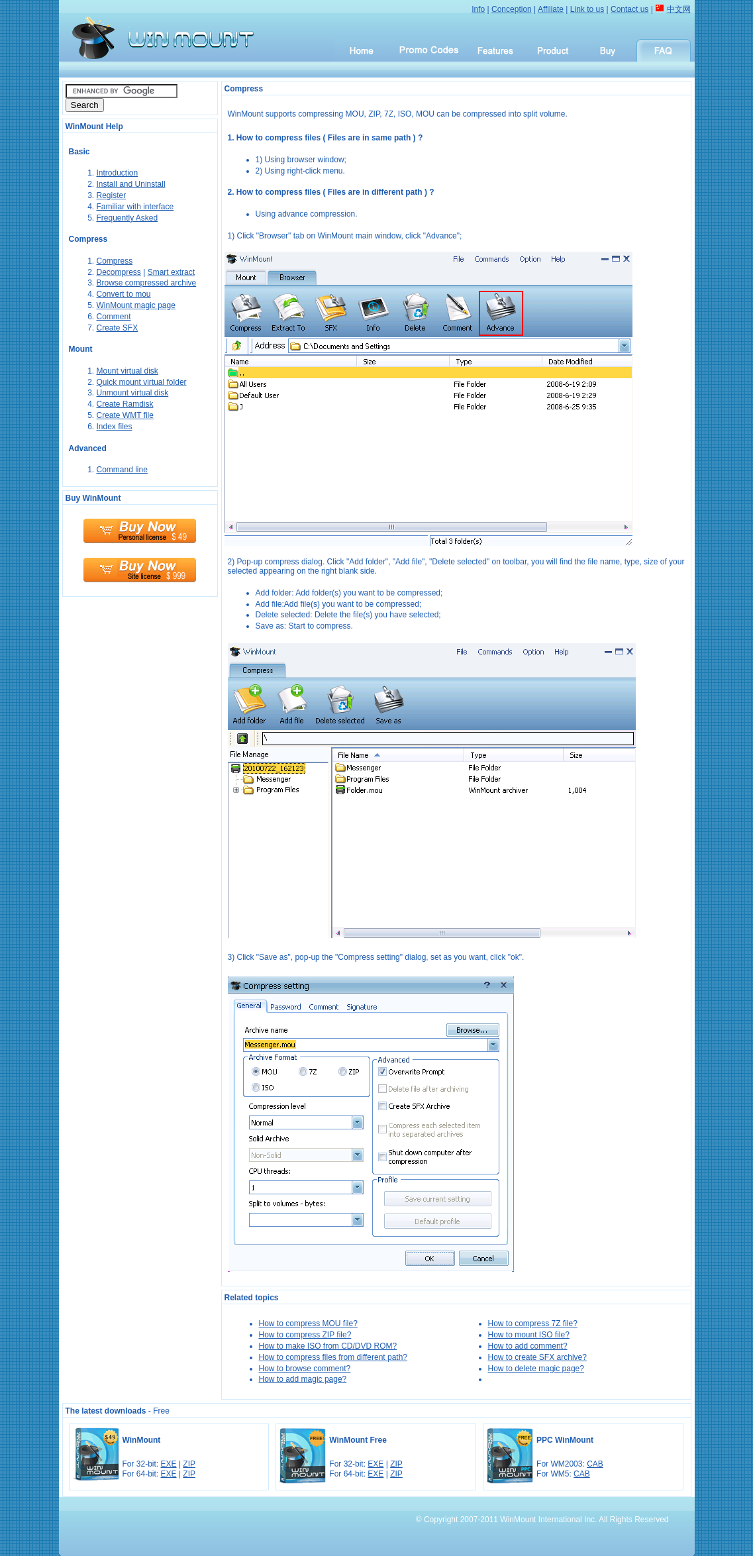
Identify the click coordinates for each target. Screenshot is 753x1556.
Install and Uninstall (131, 184)
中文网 (679, 9)
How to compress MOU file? (308, 1323)
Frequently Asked (127, 218)
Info (478, 9)
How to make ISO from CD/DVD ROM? (328, 1346)
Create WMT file (125, 415)
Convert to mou (124, 294)
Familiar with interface (135, 206)
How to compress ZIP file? (305, 1334)
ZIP (189, 1464)
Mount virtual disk (127, 371)
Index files (114, 426)
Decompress (119, 272)
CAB (595, 1464)
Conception (511, 9)
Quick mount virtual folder (142, 382)
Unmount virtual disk (133, 392)
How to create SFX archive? (537, 1357)
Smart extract (171, 272)
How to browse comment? (305, 1368)
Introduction (117, 173)
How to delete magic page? (536, 1368)
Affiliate (551, 9)
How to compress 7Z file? (532, 1323)
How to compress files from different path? (333, 1357)
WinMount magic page (136, 305)
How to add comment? (528, 1346)
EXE (169, 1464)
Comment (114, 316)
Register (111, 195)
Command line (122, 469)
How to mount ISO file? (529, 1334)
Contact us (629, 9)
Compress (115, 261)
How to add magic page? (303, 1379)
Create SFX (117, 328)
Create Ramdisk (125, 404)
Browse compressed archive (147, 282)
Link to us (587, 9)
